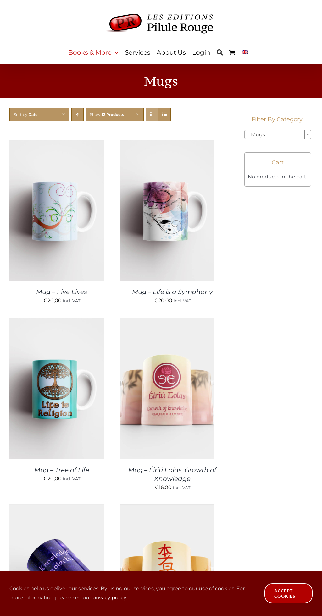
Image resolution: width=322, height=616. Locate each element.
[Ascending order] (77, 114)
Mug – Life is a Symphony (172, 292)
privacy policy (109, 598)
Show (107, 114)
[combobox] (277, 134)
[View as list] (164, 114)
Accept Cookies (285, 593)
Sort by (26, 114)
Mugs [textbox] (256, 135)
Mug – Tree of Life (61, 470)
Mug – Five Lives (61, 292)
